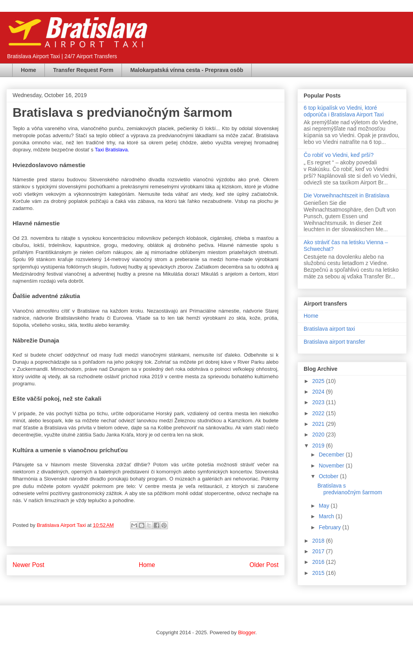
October (329, 476)
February (330, 527)
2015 (319, 573)
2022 (319, 413)
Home (28, 70)
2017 (319, 551)
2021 (319, 424)
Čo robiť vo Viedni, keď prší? (339, 155)
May (324, 506)
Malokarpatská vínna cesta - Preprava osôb (186, 70)
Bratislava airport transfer (334, 342)
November (332, 465)
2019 (319, 445)
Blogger (246, 632)
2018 (319, 541)
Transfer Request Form (83, 70)
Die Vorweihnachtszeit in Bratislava (346, 195)
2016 (319, 562)
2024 (319, 391)
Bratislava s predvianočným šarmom (349, 488)
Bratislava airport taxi (329, 329)
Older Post (263, 564)
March (327, 516)
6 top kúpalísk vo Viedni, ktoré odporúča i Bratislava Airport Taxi (344, 111)
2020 (319, 434)
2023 (319, 402)
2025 (319, 381)
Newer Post (28, 564)
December (332, 454)
